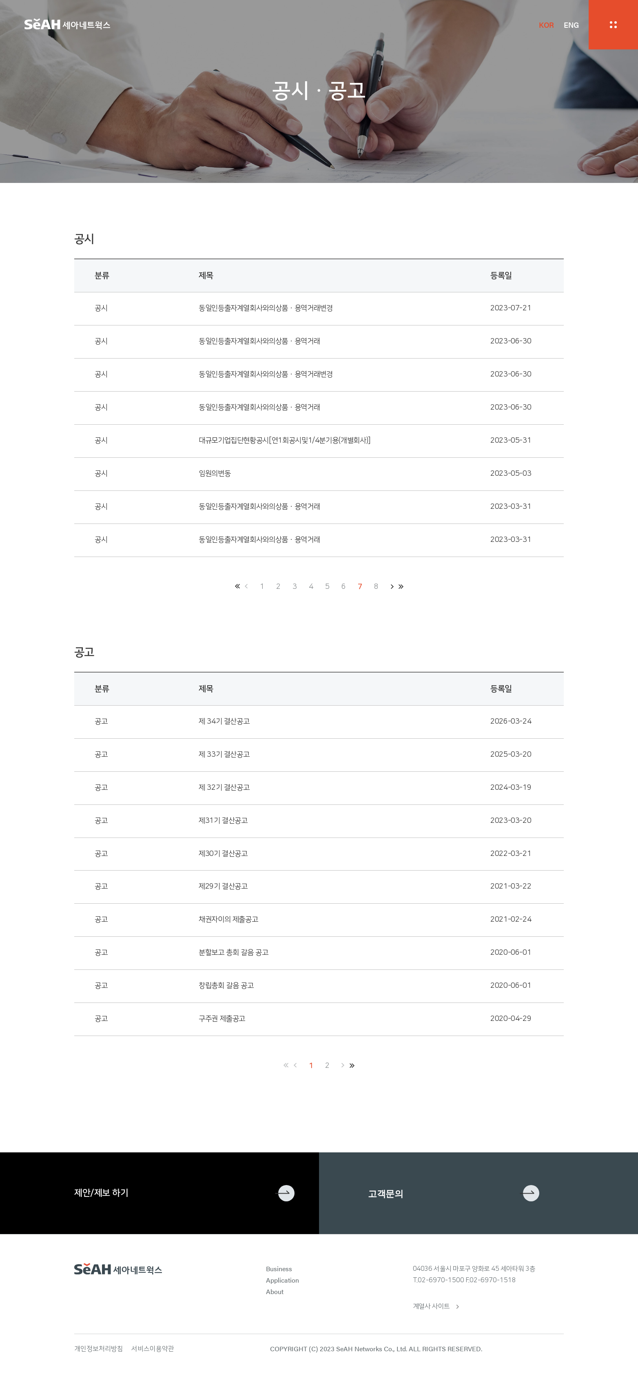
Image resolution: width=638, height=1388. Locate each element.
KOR (546, 25)
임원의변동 (214, 474)
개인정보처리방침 (98, 1348)
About (275, 1291)
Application (282, 1280)
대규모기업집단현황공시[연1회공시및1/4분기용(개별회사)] (285, 441)
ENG (571, 25)
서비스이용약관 (152, 1348)
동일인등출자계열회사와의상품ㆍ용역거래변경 (265, 308)
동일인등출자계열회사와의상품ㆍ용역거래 (259, 341)
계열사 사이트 (431, 1306)
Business (279, 1268)
